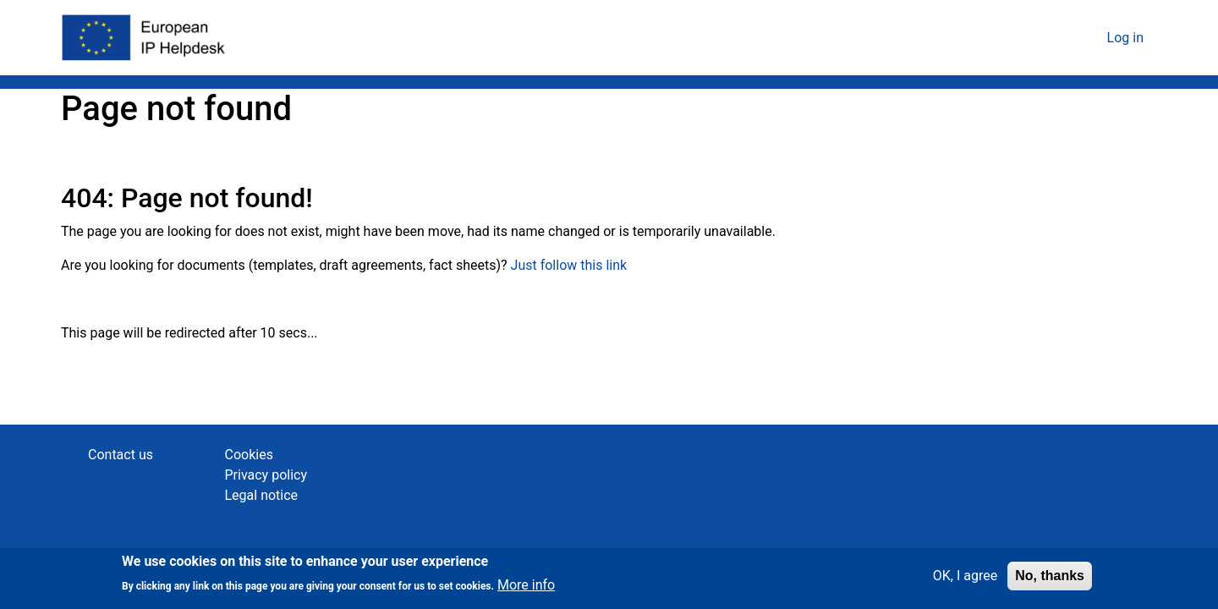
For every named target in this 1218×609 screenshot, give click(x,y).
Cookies (249, 455)
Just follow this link (569, 265)
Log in (1125, 38)
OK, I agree (965, 580)
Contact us (120, 455)
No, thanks (1049, 580)
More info (526, 590)
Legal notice (262, 495)
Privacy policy (266, 475)
